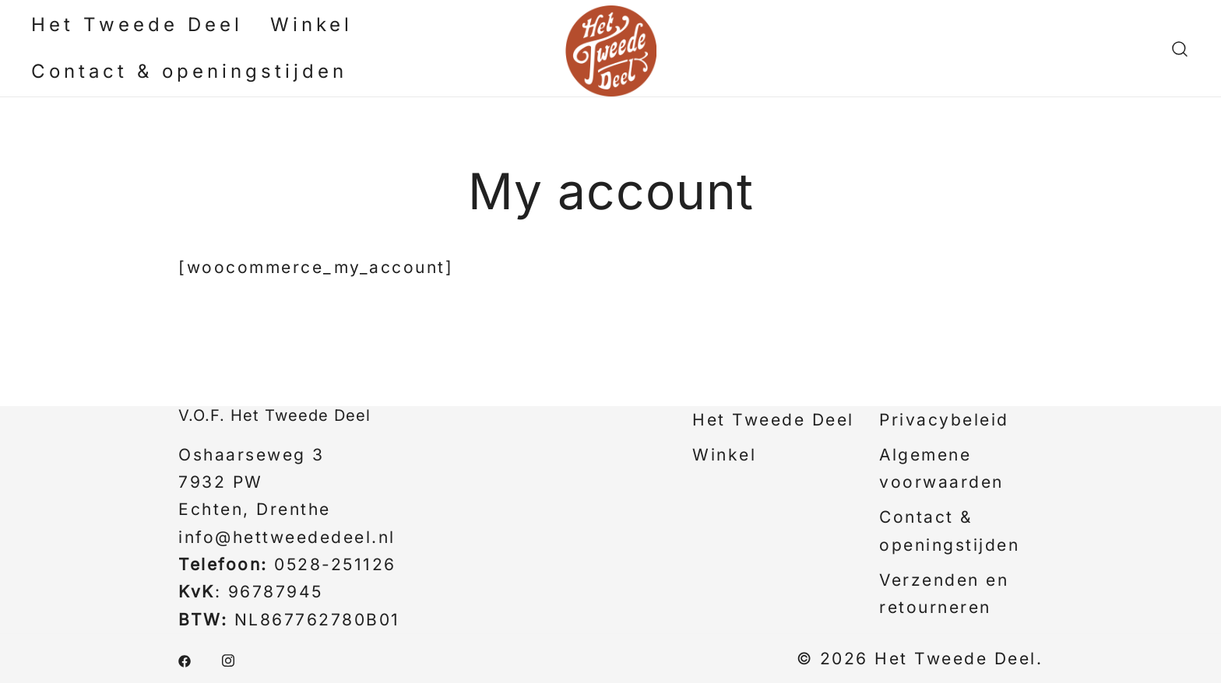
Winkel (311, 24)
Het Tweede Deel (137, 24)
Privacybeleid (944, 419)
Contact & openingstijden (189, 71)
